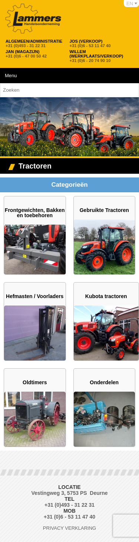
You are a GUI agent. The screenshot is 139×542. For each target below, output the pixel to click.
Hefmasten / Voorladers (34, 296)
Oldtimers (35, 382)
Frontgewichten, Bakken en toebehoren (35, 212)
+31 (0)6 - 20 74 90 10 (100, 56)
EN (129, 3)
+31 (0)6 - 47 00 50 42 (26, 53)
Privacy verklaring (69, 528)
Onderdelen (104, 382)
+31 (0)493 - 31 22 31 (34, 43)
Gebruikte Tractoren (104, 210)
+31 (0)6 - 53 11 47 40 (90, 43)
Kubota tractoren (106, 296)
